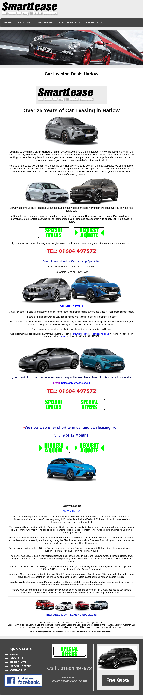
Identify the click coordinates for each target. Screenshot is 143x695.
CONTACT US (94, 22)
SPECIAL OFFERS (69, 22)
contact (62, 336)
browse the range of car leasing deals (91, 334)
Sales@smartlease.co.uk (75, 383)
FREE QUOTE (45, 22)
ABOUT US (24, 22)
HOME (8, 22)
